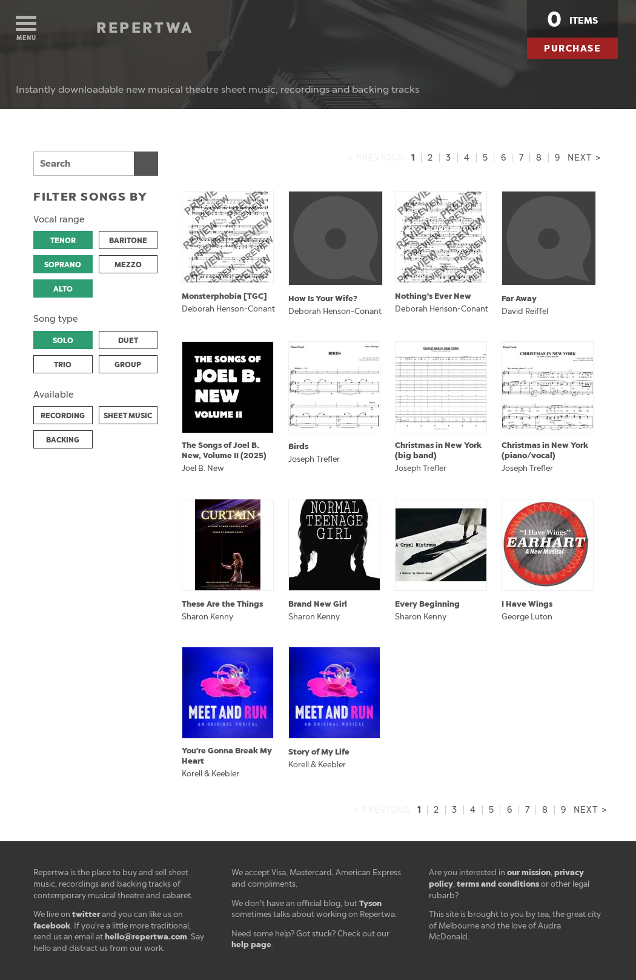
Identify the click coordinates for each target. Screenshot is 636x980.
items (572, 19)
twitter (86, 914)
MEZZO (128, 265)
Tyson (370, 903)
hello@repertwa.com (146, 937)
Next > (584, 158)
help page (251, 944)
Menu (26, 29)
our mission (529, 872)
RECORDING (63, 416)
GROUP (127, 365)
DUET (128, 340)
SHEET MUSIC (128, 416)
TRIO (62, 365)
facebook (51, 926)
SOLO (63, 340)
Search (146, 164)
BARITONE (128, 240)
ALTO (63, 289)
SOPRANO (62, 265)
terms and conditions (498, 884)
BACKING (62, 440)
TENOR (63, 240)
